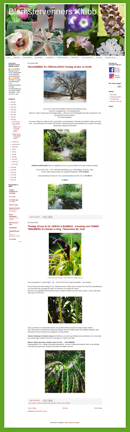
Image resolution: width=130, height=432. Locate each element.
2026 (12, 102)
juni (13, 152)
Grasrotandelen (87, 57)
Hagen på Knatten (14, 208)
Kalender (16, 57)
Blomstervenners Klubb (53, 11)
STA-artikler (12, 239)
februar (14, 161)
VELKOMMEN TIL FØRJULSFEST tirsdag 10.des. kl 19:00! (60, 67)
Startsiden (65, 408)
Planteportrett (114, 97)
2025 (12, 104)
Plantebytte (113, 99)
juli (13, 149)
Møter (58, 403)
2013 (12, 180)
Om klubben (27, 57)
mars (13, 159)
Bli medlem (39, 57)
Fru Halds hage (13, 200)
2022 (12, 112)
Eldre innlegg (98, 408)
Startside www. (110, 57)
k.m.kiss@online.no (69, 176)
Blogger (77, 422)
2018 (12, 167)
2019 (12, 119)
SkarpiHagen (13, 228)
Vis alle (19, 241)
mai (13, 154)
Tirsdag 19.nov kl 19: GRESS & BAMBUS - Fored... (16, 136)
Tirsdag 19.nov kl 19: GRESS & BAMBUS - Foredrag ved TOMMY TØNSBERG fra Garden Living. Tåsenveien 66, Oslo (63, 227)
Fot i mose (12, 196)
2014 (12, 177)
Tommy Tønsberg (65, 403)
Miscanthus (54, 403)
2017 (12, 170)
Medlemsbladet (62, 57)
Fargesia (44, 403)
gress (48, 403)
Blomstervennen (115, 101)
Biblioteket (75, 57)
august (14, 147)
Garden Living (13, 205)
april (13, 157)
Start (8, 57)
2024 (12, 107)
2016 (12, 172)
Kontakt (99, 57)
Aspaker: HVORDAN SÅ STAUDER (13, 191)
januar (14, 164)
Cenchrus (39, 403)
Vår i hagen (12, 201)
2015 (12, 175)
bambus (34, 403)
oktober (14, 142)
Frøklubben (50, 57)
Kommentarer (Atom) (41, 411)
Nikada (66, 422)
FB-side (117, 72)
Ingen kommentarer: (35, 217)
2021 (12, 114)
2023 (12, 109)
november (15, 122)
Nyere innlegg (32, 408)
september (15, 144)
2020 (12, 117)
